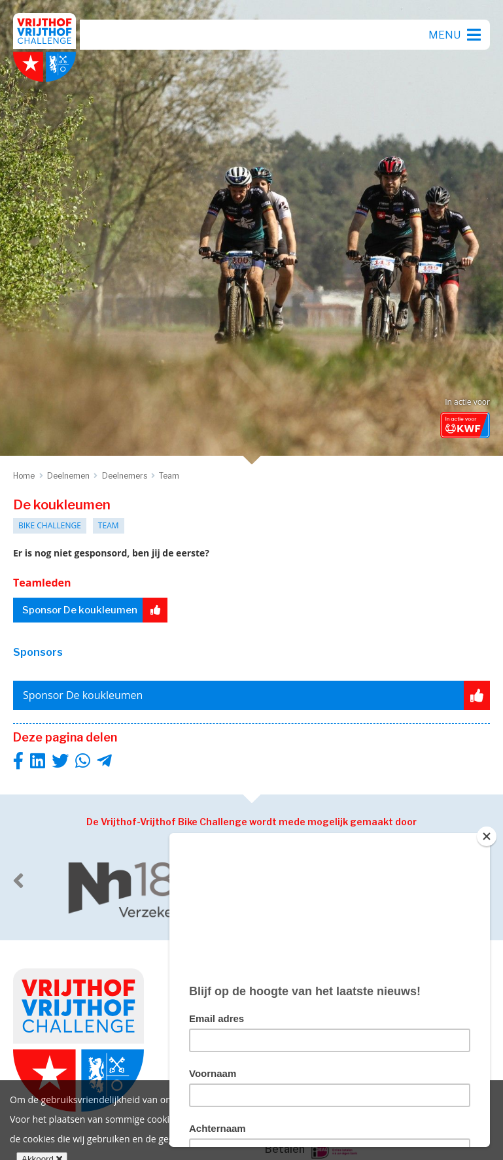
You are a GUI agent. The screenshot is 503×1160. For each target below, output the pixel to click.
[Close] (486, 836)
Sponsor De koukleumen (94, 610)
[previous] (18, 881)
